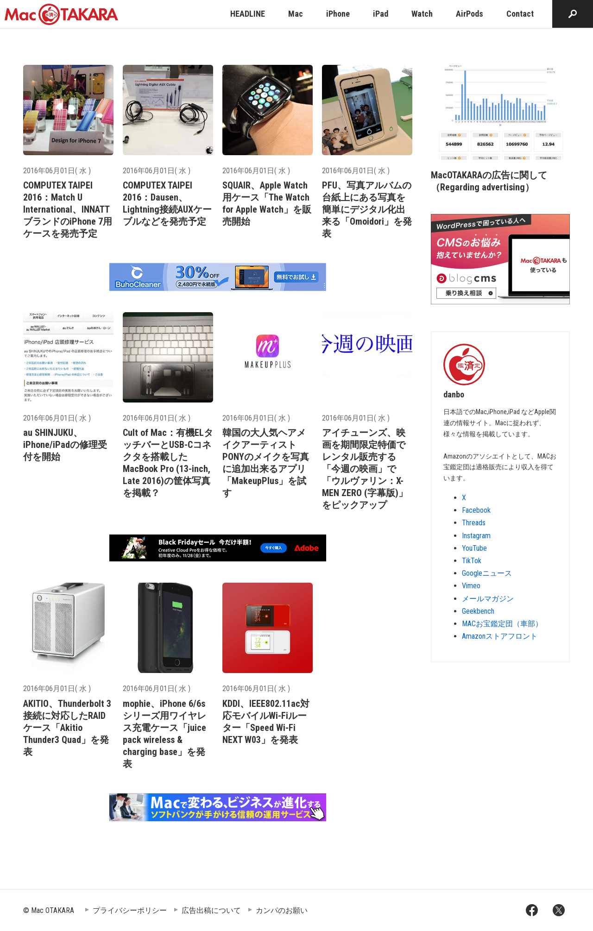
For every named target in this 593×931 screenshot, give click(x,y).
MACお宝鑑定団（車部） (502, 623)
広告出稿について (211, 910)
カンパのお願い (282, 910)
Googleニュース (487, 573)
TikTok (471, 560)
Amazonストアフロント (499, 636)
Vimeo (471, 585)
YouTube (474, 548)
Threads (474, 522)
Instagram (476, 535)
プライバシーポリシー (130, 910)
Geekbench (478, 611)
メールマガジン (488, 598)
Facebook (476, 510)
